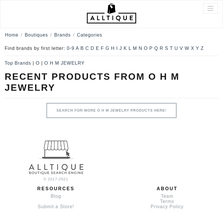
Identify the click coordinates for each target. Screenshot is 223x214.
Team (167, 196)
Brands (62, 34)
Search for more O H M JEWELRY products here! (111, 110)
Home (12, 34)
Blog (56, 196)
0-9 (70, 48)
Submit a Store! (56, 206)
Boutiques (36, 34)
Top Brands (18, 63)
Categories (89, 34)
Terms (167, 201)
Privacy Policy (167, 206)
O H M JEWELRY (64, 63)
